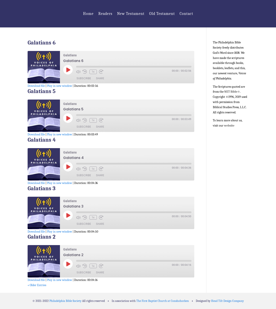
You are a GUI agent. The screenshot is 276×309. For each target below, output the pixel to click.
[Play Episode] (68, 69)
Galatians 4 (42, 140)
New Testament (130, 13)
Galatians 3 (41, 188)
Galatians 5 (42, 91)
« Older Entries (37, 285)
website (229, 125)
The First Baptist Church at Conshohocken (162, 301)
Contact (186, 13)
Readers (105, 13)
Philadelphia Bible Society (65, 301)
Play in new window (59, 86)
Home (88, 13)
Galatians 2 (41, 237)
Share (100, 78)
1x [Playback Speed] (92, 71)
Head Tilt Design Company (227, 301)
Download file (36, 86)
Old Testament (162, 13)
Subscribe (84, 78)
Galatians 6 (42, 43)
